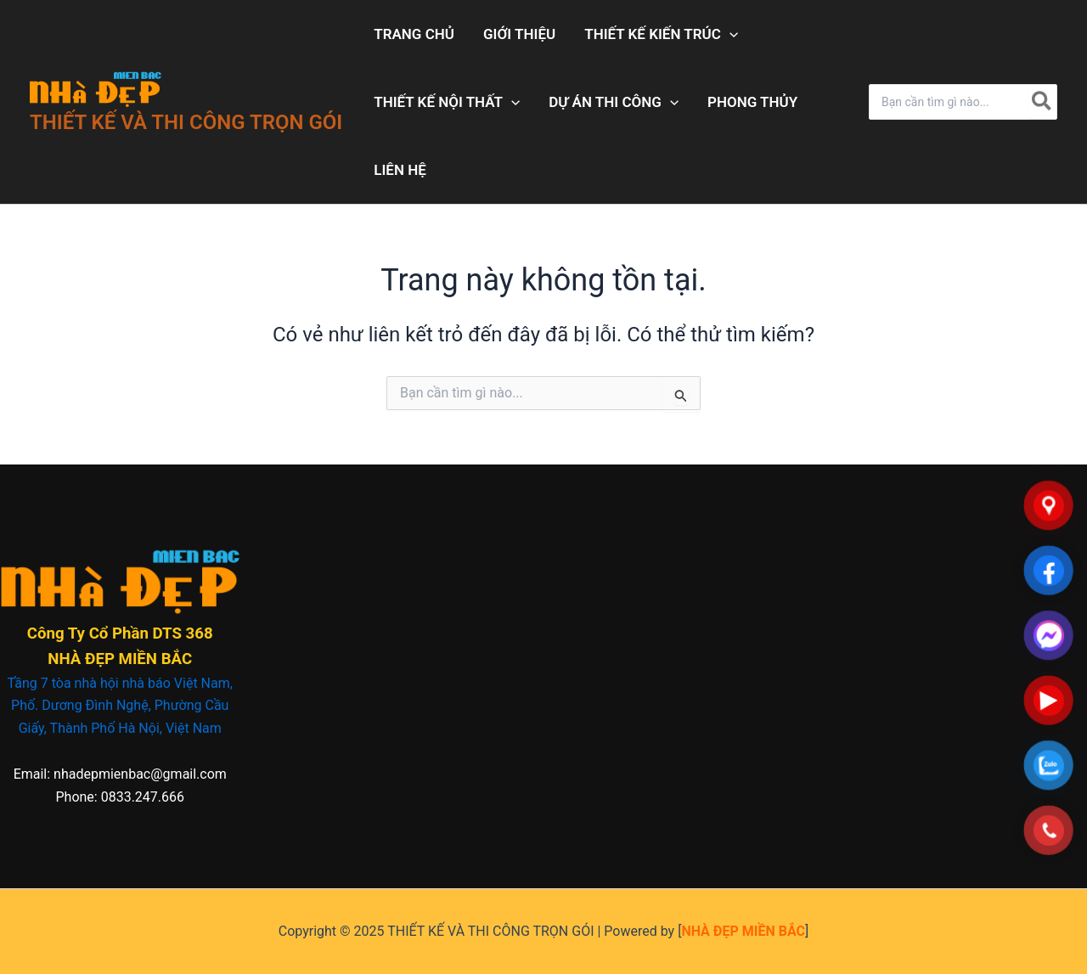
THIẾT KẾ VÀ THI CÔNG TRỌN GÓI (186, 122)
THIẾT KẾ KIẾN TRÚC (661, 34)
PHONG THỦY (752, 101)
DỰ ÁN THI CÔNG (614, 102)
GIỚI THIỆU (519, 33)
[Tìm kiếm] (1042, 102)
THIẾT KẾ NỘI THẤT (447, 102)
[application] (729, 34)
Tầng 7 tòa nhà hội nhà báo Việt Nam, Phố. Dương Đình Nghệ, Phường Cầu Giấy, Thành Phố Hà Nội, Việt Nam (120, 705)
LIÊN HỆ (400, 169)
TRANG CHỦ (414, 33)
